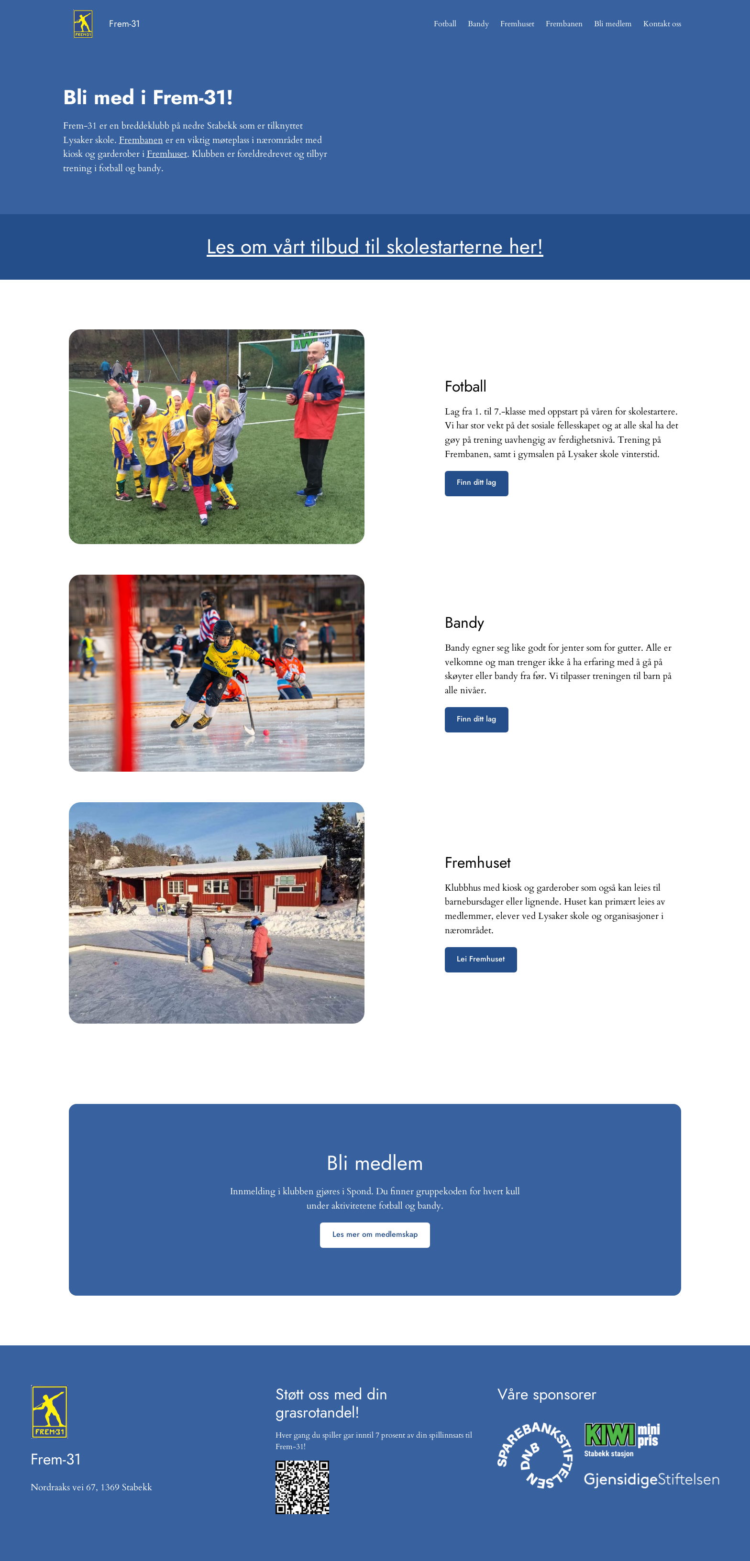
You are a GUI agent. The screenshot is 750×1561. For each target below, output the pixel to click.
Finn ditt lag (476, 482)
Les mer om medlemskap (375, 1234)
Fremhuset (167, 154)
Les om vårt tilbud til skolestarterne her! (375, 246)
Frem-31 (124, 23)
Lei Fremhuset (481, 958)
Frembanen (141, 140)
